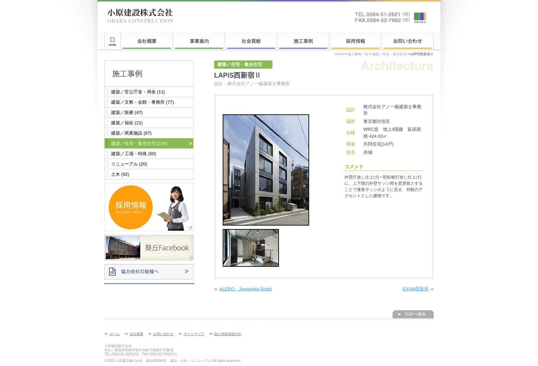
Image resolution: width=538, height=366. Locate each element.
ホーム (112, 41)
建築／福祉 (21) (127, 122)
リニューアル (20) (129, 164)
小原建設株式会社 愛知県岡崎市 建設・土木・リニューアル (140, 17)
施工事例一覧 (303, 41)
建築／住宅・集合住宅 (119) (139, 143)
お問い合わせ (408, 41)
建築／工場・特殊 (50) (133, 153)
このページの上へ (413, 314)
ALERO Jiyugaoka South (245, 288)
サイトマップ (194, 334)
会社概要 (147, 41)
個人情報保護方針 (228, 334)
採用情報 (355, 41)
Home (339, 54)
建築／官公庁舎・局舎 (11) (138, 91)
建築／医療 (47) (127, 112)
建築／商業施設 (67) (131, 133)
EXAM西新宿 (415, 288)
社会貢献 (251, 41)
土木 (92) (120, 174)
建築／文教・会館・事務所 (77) (142, 102)
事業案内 (199, 41)
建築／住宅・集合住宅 (389, 54)
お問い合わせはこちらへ (391, 17)
